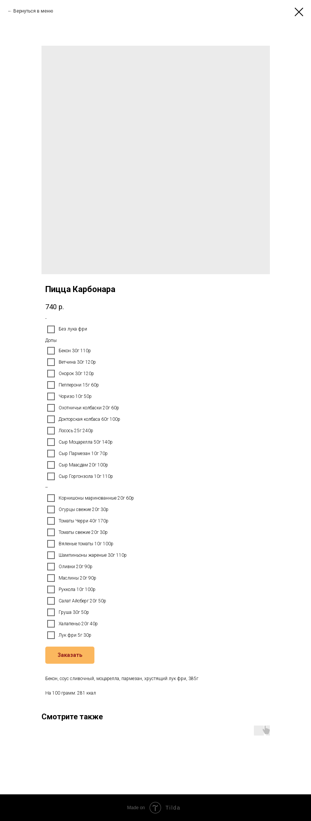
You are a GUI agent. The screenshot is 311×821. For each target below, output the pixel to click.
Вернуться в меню (33, 11)
